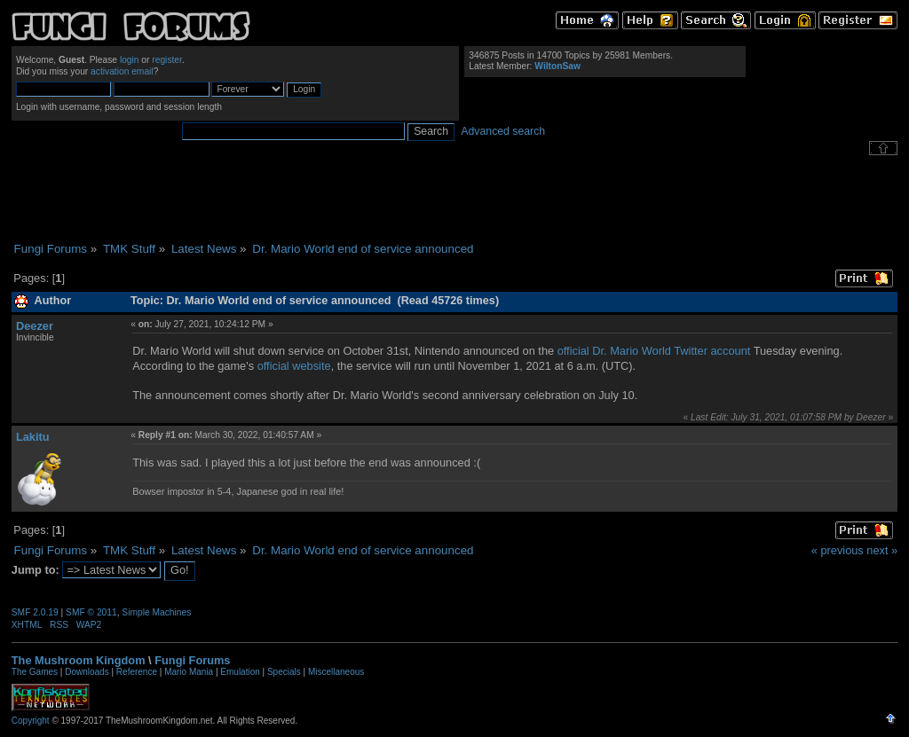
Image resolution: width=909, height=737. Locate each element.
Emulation (239, 672)
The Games (35, 672)
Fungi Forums (192, 660)
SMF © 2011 (91, 612)
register (167, 60)
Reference (136, 672)
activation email (122, 71)
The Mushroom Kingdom (79, 660)
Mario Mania (188, 672)
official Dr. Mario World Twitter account (654, 350)
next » (881, 550)
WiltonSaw (557, 66)
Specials (284, 672)
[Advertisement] (454, 199)
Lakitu (33, 436)
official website (294, 365)
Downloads (86, 672)
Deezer (34, 326)
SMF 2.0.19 (35, 612)
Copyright (31, 720)
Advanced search (503, 131)
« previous (837, 550)
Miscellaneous (336, 672)
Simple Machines (156, 612)
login (129, 60)
